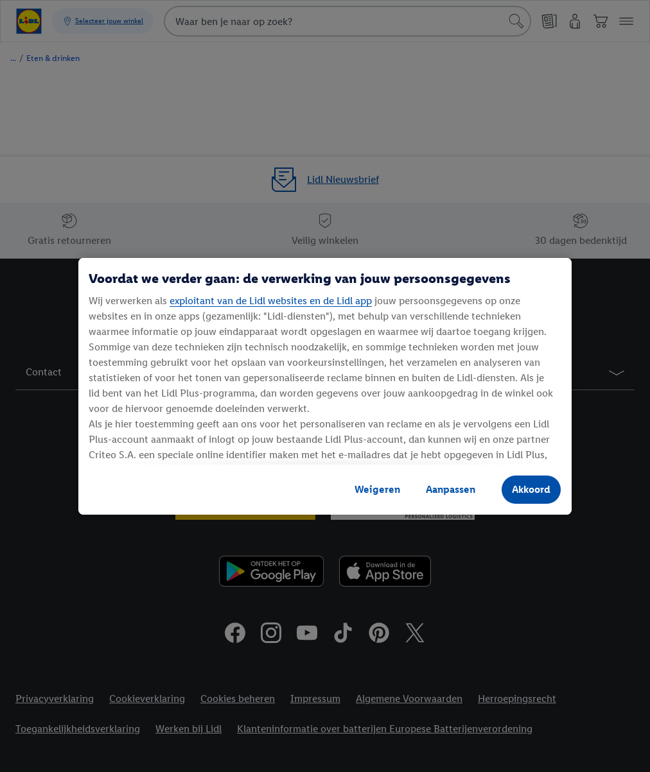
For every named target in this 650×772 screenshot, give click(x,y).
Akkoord (531, 489)
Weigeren (377, 489)
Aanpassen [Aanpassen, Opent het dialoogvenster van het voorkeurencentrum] (450, 489)
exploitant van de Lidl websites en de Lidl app (271, 301)
